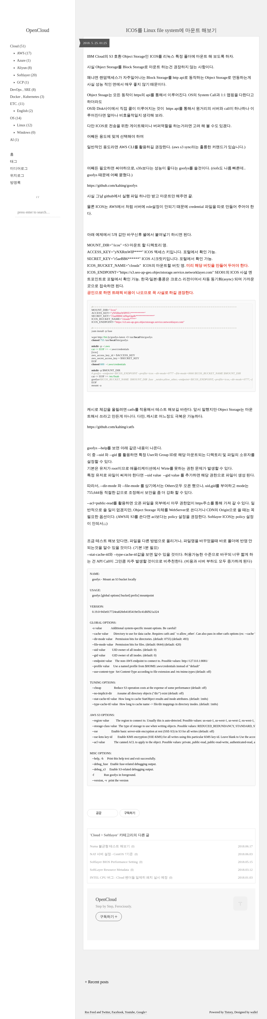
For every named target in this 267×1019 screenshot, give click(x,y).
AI (14, 140)
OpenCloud (37, 30)
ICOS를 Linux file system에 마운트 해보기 (171, 30)
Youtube (130, 1012)
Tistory (228, 1012)
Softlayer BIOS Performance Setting (114, 862)
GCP (22, 82)
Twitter (106, 1012)
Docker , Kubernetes (27, 97)
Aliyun (24, 68)
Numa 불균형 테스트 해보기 (110, 846)
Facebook (118, 1012)
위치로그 (17, 175)
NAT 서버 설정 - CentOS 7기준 (111, 854)
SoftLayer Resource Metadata (109, 870)
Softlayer (26, 75)
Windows (25, 132)
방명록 (15, 182)
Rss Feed (90, 1012)
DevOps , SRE (23, 90)
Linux (24, 125)
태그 (13, 161)
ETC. (17, 104)
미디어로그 (19, 168)
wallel (254, 1012)
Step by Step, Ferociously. (114, 906)
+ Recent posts (96, 982)
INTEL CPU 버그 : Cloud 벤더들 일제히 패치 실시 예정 (129, 877)
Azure (23, 60)
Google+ (141, 1012)
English (24, 111)
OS (15, 118)
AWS (23, 53)
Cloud (17, 46)
